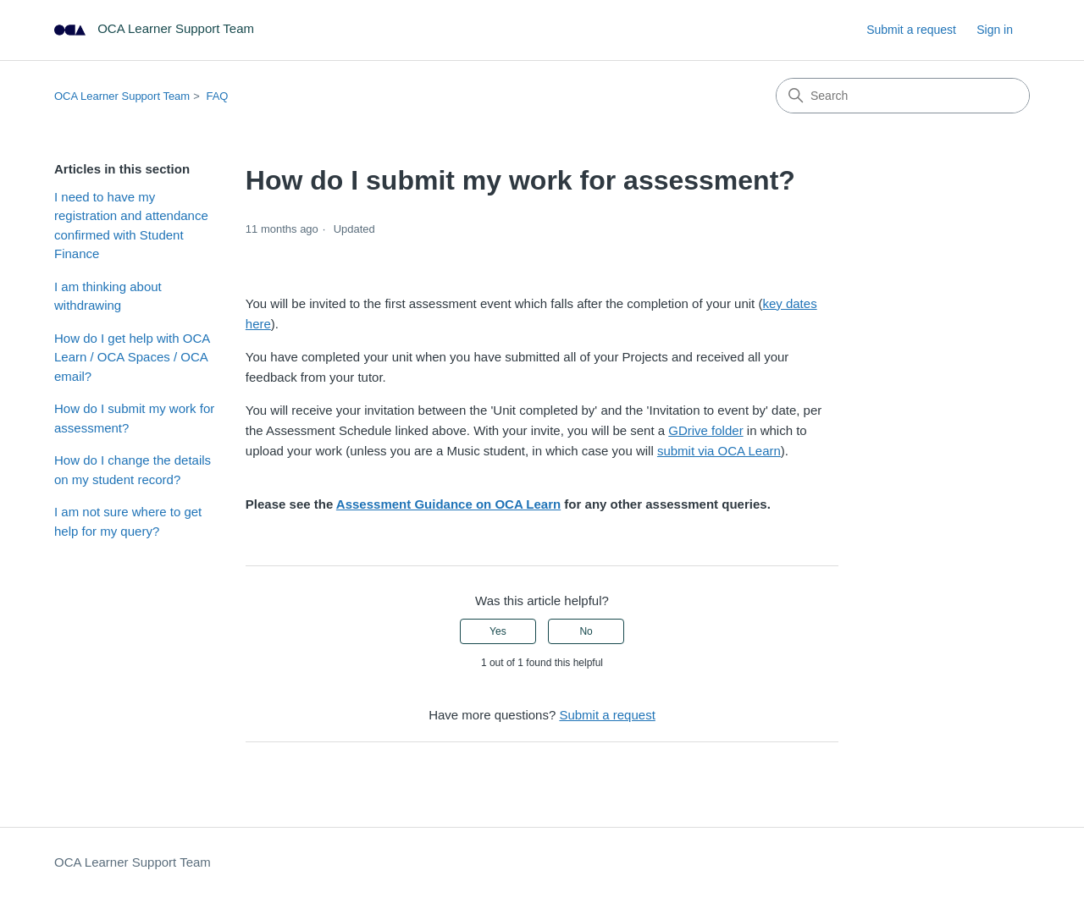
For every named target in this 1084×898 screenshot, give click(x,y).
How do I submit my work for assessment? (134, 418)
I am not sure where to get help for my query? (128, 521)
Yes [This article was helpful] (497, 631)
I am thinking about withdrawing (108, 296)
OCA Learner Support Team (122, 96)
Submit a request (911, 29)
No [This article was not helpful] (585, 631)
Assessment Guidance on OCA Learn (448, 504)
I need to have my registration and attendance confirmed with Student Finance (131, 226)
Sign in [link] (994, 29)
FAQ (217, 96)
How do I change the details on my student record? (132, 470)
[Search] (903, 96)
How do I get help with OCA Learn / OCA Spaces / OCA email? (131, 357)
